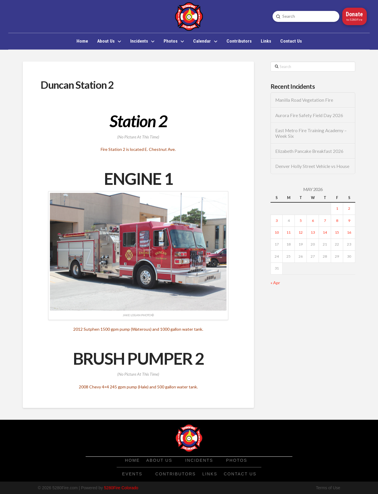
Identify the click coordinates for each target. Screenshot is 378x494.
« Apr (275, 282)
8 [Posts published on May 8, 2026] (337, 220)
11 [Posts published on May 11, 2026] (288, 232)
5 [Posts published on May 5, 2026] (301, 220)
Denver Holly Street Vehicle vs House (312, 166)
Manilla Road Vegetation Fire (304, 100)
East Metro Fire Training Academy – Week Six (311, 133)
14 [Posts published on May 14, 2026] (325, 232)
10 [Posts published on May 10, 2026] (277, 232)
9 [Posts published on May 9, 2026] (349, 220)
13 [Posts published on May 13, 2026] (313, 232)
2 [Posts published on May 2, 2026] (349, 208)
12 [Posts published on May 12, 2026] (301, 232)
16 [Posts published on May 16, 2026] (349, 232)
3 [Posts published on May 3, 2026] (277, 220)
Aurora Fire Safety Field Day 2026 (309, 115)
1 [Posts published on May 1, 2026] (337, 208)
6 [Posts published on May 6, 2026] (313, 220)
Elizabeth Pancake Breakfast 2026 (309, 151)
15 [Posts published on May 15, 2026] (337, 232)
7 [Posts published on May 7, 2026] (325, 220)
